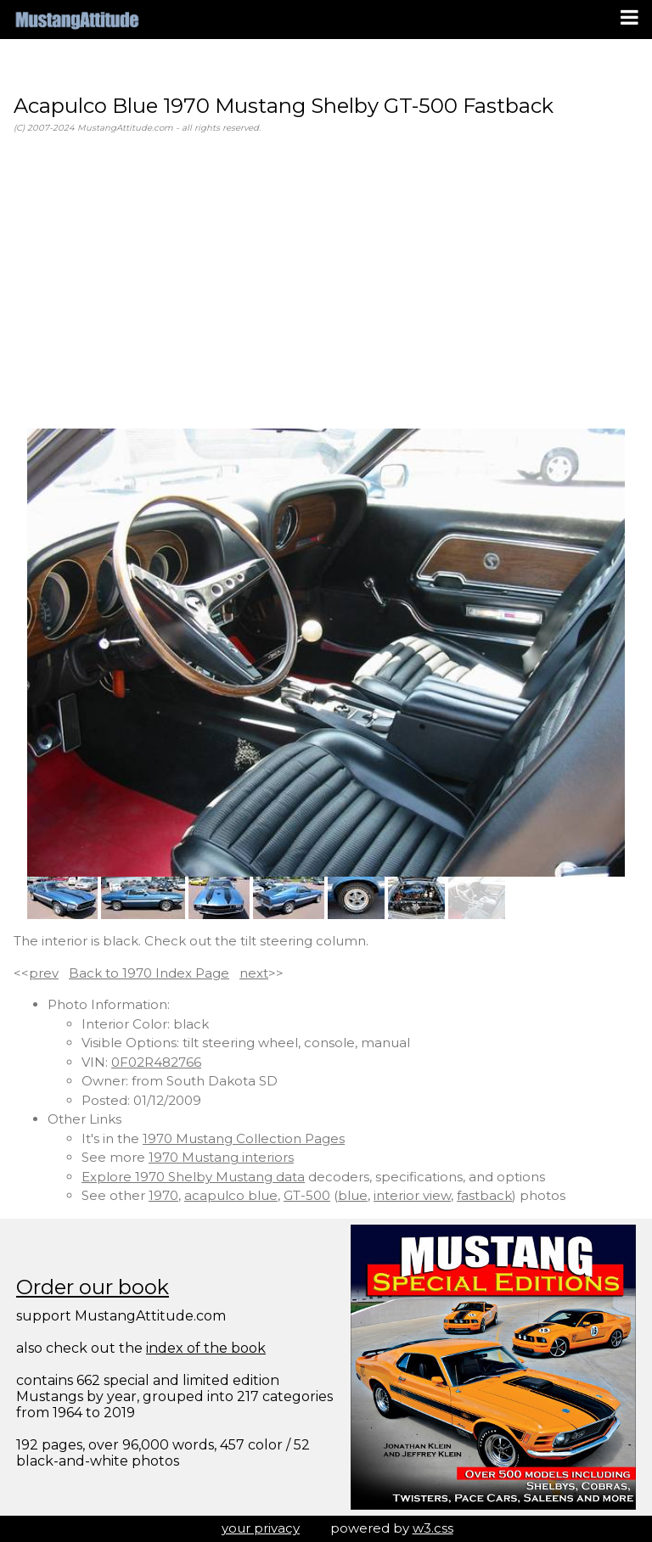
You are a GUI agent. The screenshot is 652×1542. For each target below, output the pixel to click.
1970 (163, 1195)
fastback (484, 1195)
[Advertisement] (326, 282)
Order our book (92, 1287)
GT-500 (307, 1195)
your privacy (261, 1528)
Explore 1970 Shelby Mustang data (193, 1177)
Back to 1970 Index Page (149, 973)
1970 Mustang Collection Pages (244, 1138)
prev (44, 973)
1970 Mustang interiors (221, 1157)
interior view (412, 1195)
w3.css (433, 1528)
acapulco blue (231, 1195)
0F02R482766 (156, 1062)
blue (353, 1195)
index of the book (206, 1348)
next (253, 973)
